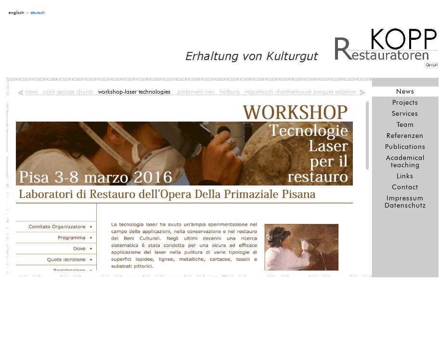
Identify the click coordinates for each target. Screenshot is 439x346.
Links (405, 176)
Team (405, 124)
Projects (405, 102)
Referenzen (405, 135)
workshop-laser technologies (135, 92)
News (405, 91)
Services (405, 113)
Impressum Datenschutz (405, 202)
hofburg (230, 92)
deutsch (37, 13)
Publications (405, 146)
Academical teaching (405, 161)
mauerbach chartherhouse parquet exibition (300, 92)
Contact (405, 187)
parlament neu (196, 92)
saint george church (68, 92)
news (32, 92)
